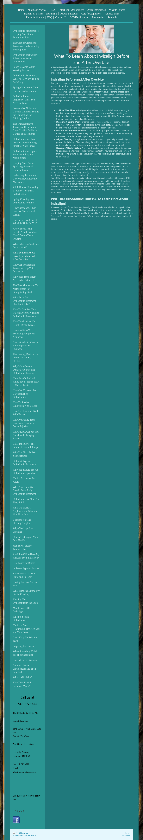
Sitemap (24, 833)
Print (16, 833)
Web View (126, 835)
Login (127, 833)
